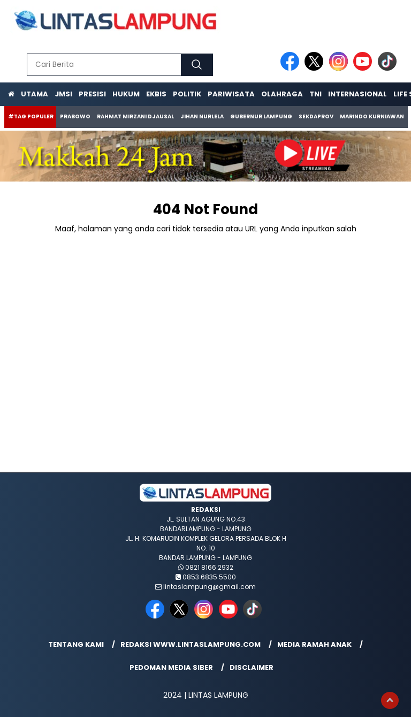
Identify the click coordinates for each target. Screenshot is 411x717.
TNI (315, 94)
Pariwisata (231, 94)
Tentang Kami (76, 644)
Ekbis (156, 94)
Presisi (92, 94)
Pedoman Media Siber (171, 667)
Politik (187, 94)
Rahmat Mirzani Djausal (135, 116)
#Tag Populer (31, 116)
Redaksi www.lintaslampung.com (190, 644)
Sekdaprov (316, 116)
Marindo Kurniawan (372, 116)
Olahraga (282, 94)
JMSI (63, 94)
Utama (34, 94)
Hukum (126, 94)
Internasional (357, 94)
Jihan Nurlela (202, 116)
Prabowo (75, 116)
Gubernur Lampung (261, 116)
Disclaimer (251, 667)
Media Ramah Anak (314, 644)
